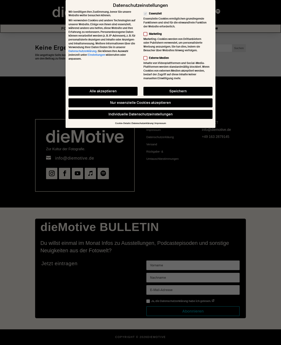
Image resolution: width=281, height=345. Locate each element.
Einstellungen (96, 54)
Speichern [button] (178, 90)
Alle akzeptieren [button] (103, 90)
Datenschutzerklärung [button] (142, 123)
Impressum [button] (160, 123)
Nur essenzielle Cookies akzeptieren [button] (140, 102)
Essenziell (154, 13)
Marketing (154, 33)
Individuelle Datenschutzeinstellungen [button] (140, 113)
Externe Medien (157, 57)
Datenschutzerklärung (82, 50)
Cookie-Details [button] (122, 123)
